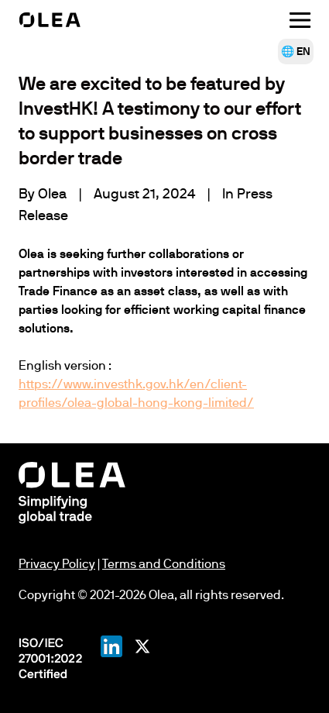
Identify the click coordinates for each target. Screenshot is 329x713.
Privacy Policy (57, 563)
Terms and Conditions (163, 563)
